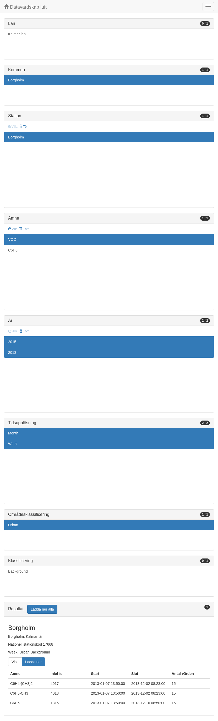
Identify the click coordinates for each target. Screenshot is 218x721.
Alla (13, 229)
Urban (13, 525)
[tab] (109, 609)
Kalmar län (17, 34)
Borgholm (16, 80)
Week (13, 444)
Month (13, 433)
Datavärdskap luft (25, 7)
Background (18, 571)
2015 (12, 342)
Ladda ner (33, 662)
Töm (24, 126)
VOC (12, 239)
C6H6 (13, 250)
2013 (12, 352)
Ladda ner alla (42, 609)
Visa (15, 662)
